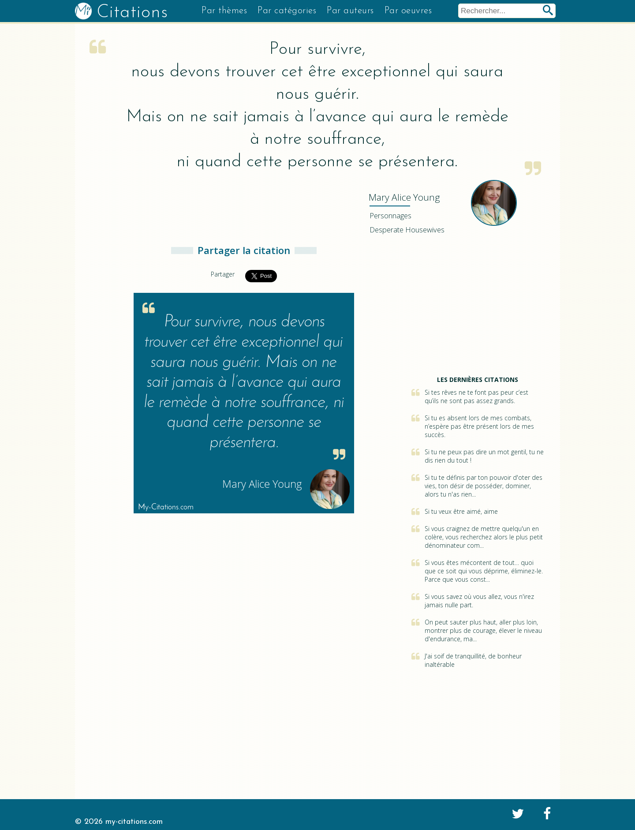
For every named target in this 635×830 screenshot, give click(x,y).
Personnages (390, 216)
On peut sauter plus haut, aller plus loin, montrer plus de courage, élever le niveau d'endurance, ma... (483, 630)
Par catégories (287, 10)
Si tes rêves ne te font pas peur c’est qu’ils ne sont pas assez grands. (476, 396)
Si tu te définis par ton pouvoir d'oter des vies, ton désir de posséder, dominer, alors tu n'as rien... (483, 485)
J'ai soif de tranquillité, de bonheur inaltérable (473, 660)
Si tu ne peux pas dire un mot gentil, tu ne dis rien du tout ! (484, 456)
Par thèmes (224, 10)
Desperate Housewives (407, 230)
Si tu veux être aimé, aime (461, 511)
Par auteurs (350, 10)
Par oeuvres (408, 10)
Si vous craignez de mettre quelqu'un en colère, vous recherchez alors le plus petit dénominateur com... (484, 537)
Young (404, 197)
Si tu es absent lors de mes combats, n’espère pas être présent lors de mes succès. (479, 426)
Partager (223, 274)
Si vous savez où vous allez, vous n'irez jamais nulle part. (479, 600)
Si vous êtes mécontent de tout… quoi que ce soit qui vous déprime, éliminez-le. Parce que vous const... (484, 570)
